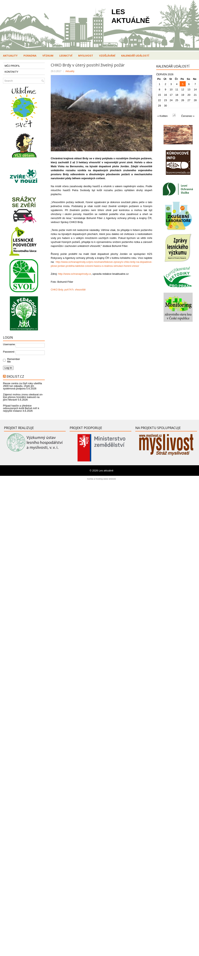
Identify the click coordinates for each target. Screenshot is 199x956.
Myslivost (85, 55)
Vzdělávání (107, 55)
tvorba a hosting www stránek (101, 479)
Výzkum (47, 55)
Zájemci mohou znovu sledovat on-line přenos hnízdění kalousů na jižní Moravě (23, 397)
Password (8, 351)
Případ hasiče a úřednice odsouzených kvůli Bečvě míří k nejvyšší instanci (21, 408)
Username (9, 344)
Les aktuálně (106, 470)
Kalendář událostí (135, 55)
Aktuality (10, 55)
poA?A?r (68, 289)
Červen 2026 (164, 74)
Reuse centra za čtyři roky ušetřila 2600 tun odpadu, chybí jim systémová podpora (22, 386)
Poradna (29, 55)
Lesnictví (65, 55)
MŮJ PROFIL (12, 65)
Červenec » (187, 115)
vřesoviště (80, 289)
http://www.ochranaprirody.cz (74, 273)
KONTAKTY (11, 71)
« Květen (162, 115)
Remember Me (12, 360)
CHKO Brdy (57, 289)
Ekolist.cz (15, 376)
